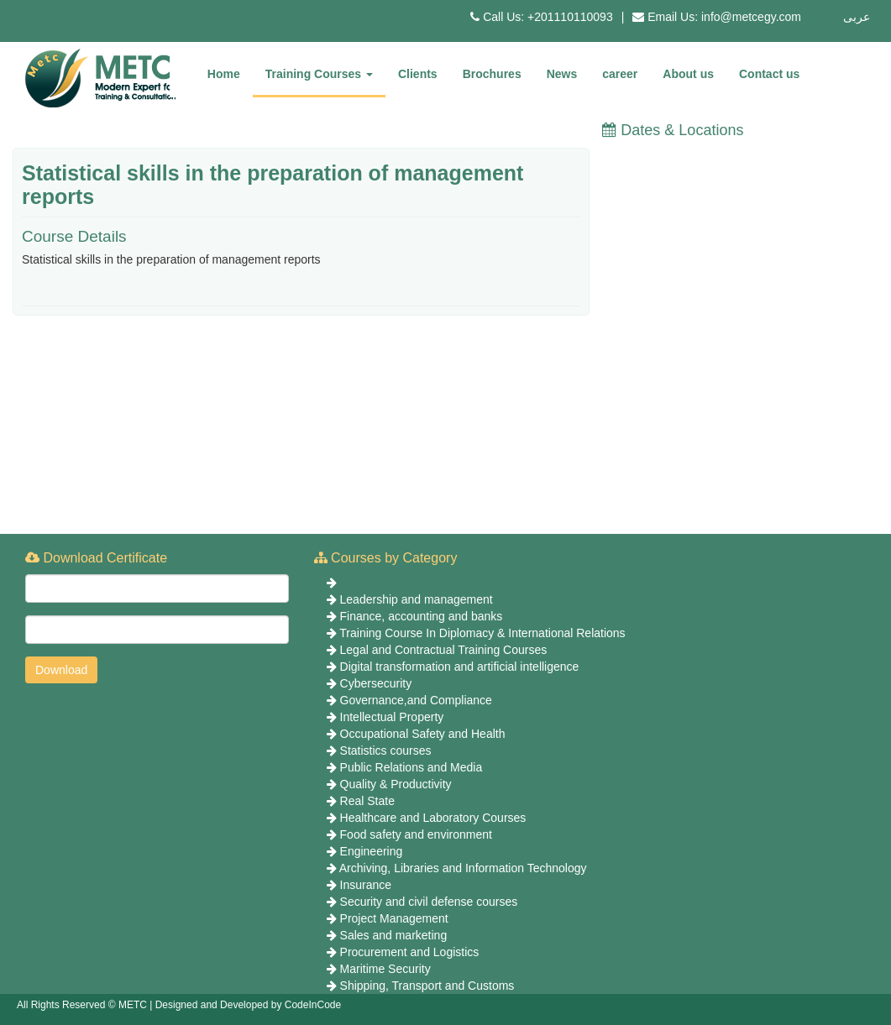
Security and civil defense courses (429, 901)
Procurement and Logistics (410, 952)
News (562, 74)
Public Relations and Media (411, 767)
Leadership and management (416, 599)
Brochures (492, 74)
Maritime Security (385, 968)
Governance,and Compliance (416, 700)
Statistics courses (386, 750)
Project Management (394, 918)
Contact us (769, 74)
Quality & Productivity (396, 784)
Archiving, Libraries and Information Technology (463, 868)
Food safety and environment (416, 834)
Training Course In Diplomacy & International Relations (482, 633)
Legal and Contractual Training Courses (444, 649)
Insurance (365, 885)
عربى (856, 17)
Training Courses (319, 74)
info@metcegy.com (751, 17)
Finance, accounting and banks (421, 616)
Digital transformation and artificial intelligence (459, 666)
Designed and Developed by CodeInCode (248, 1005)
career (619, 74)
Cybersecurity (376, 683)
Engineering (371, 851)
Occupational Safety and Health (423, 733)
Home (223, 74)
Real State (367, 801)
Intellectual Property (392, 717)
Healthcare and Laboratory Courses (433, 817)
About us (688, 74)
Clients (418, 74)
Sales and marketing (394, 935)
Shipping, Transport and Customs (427, 985)
